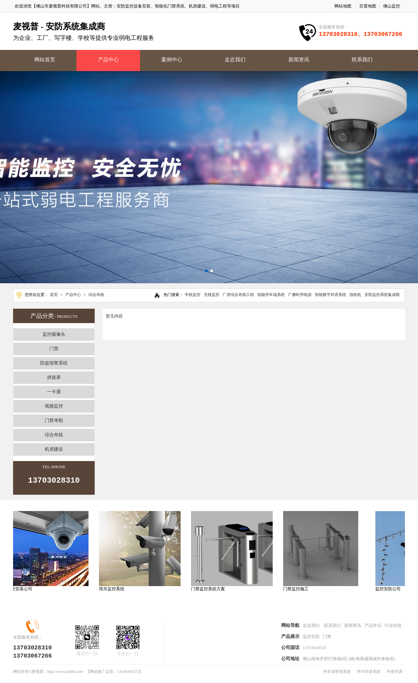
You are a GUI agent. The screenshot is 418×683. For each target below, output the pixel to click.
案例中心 (171, 59)
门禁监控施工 (299, 590)
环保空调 (394, 676)
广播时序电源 (300, 294)
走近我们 (235, 59)
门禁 (53, 348)
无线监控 (211, 294)
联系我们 (362, 59)
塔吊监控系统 (114, 590)
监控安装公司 (22, 590)
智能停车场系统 (271, 294)
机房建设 (54, 449)
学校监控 (193, 294)
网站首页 (44, 59)
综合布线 (96, 294)
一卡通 (54, 391)
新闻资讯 (298, 59)
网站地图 (342, 6)
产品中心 (108, 59)
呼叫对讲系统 (368, 676)
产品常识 (372, 628)
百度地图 (367, 6)
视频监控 (54, 406)
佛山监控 (391, 6)
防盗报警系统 (54, 363)
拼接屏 (54, 377)
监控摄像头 (53, 334)
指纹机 (355, 294)
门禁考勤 (54, 420)
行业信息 (393, 628)
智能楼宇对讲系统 (330, 294)
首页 (54, 294)
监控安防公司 (391, 590)
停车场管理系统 (337, 676)
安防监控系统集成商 (382, 294)
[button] (206, 271)
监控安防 (311, 639)
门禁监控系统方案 (211, 590)
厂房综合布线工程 (238, 294)
